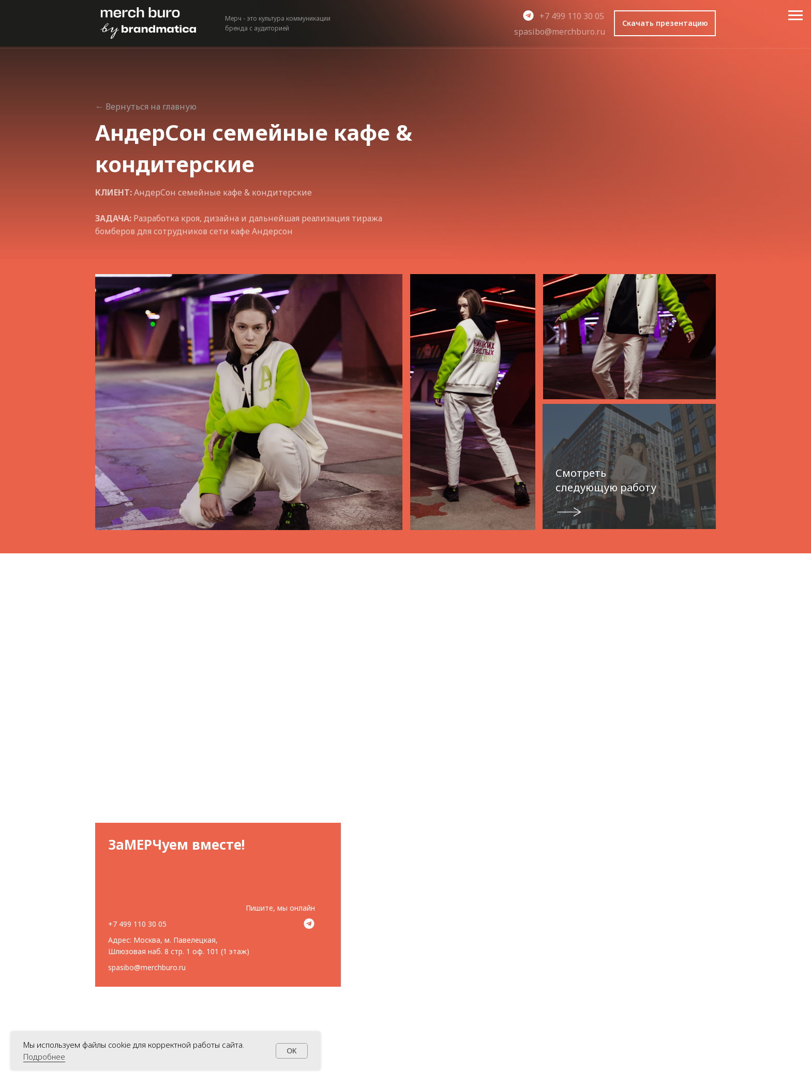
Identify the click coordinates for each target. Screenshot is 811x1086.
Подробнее (44, 1056)
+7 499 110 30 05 (571, 16)
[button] (665, 23)
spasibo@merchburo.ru (559, 31)
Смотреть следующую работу (605, 480)
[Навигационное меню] (795, 15)
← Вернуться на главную (146, 106)
